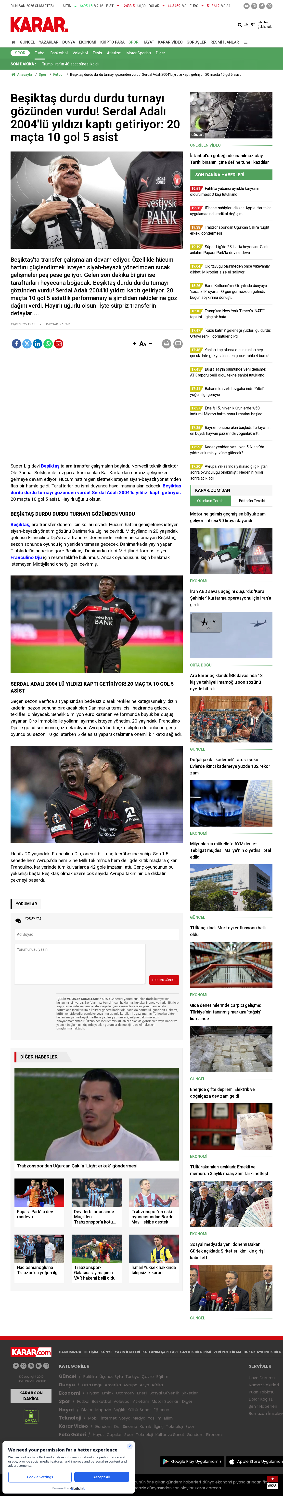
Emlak (108, 1393)
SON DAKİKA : (23, 64)
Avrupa (130, 1385)
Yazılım (154, 1418)
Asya (144, 1385)
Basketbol (59, 53)
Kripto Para (112, 42)
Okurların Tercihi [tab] (210, 501)
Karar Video (170, 42)
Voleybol (80, 53)
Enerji (142, 1393)
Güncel (27, 42)
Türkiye (132, 1376)
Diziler (87, 1410)
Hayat (148, 42)
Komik (145, 1426)
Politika (90, 1376)
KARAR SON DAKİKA (31, 1396)
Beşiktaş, (20, 524)
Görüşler (196, 42)
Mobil (93, 1418)
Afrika (157, 1385)
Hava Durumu (262, 1378)
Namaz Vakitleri (264, 1385)
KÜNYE (106, 1351)
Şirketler (190, 1393)
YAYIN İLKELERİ (127, 1351)
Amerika (113, 1385)
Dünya (68, 42)
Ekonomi (87, 42)
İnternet (109, 1418)
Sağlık (119, 1410)
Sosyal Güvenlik (164, 1393)
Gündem (103, 1426)
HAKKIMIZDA (70, 1351)
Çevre (148, 1376)
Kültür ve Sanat (169, 1434)
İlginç (159, 1426)
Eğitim (162, 1376)
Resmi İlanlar (224, 42)
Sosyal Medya (132, 1418)
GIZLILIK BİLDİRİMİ (195, 1351)
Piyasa (93, 1393)
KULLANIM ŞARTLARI (160, 1351)
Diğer (160, 53)
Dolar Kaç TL (260, 1399)
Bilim (168, 1418)
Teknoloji (70, 1418)
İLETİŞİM (91, 1351)
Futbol (40, 53)
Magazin (103, 1410)
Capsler (114, 1434)
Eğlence (161, 1410)
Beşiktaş (50, 466)
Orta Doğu (92, 1385)
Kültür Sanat (139, 1410)
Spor (134, 42)
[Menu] (244, 42)
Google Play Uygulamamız (196, 1461)
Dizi (117, 1426)
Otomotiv (125, 1393)
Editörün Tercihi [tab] (252, 501)
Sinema (130, 1426)
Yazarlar (48, 42)
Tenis (97, 53)
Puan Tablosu (261, 1392)
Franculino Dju (26, 557)
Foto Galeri (72, 1434)
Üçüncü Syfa (111, 1376)
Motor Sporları (138, 53)
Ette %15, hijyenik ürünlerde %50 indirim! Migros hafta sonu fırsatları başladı (106, 64)
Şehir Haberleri (263, 1406)
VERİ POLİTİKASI (227, 1351)
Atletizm (114, 53)
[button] (134, 344)
